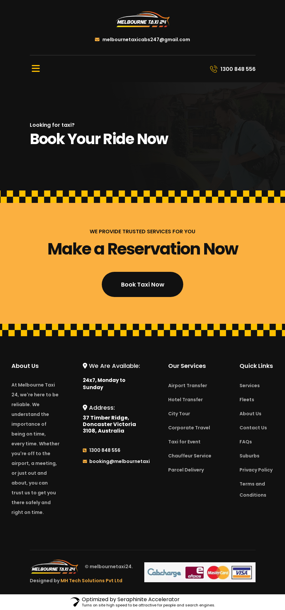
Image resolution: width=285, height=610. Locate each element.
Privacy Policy (256, 470)
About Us (250, 413)
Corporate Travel (189, 427)
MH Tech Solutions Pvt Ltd (91, 580)
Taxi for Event (184, 441)
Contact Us (253, 427)
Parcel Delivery (186, 470)
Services (250, 385)
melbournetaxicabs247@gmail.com (142, 39)
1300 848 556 (104, 450)
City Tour (179, 413)
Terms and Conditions (253, 489)
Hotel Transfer (185, 399)
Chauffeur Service (189, 456)
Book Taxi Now (142, 284)
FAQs (246, 441)
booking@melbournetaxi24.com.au (132, 461)
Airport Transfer (187, 385)
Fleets (247, 399)
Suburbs (249, 456)
